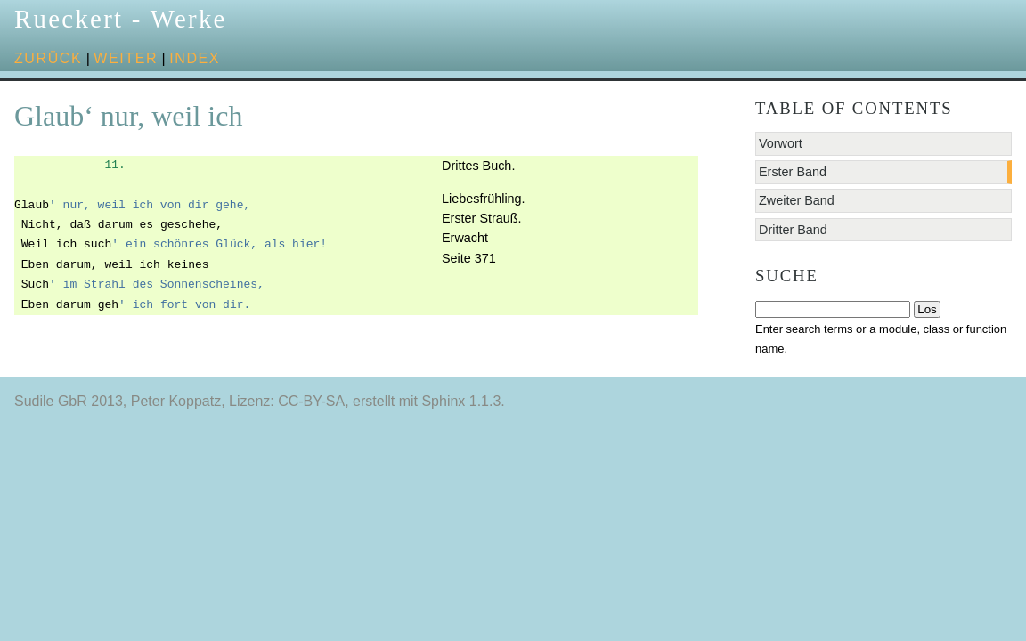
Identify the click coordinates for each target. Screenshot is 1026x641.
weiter (126, 58)
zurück (48, 58)
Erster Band (792, 172)
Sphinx (443, 401)
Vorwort (780, 143)
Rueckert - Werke (120, 18)
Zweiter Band (797, 200)
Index (194, 58)
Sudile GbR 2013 (68, 401)
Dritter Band (793, 230)
